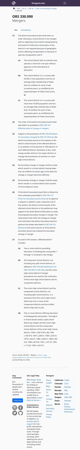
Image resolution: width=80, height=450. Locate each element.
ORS (18, 8)
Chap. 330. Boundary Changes (46, 8)
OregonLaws (38, 3)
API (47, 395)
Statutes (67, 387)
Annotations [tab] (28, 30)
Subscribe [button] (18, 400)
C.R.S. (66, 383)
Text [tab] (15, 30)
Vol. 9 (24, 8)
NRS (66, 390)
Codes (66, 380)
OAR (66, 397)
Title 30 (30, 8)
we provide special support (33, 421)
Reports (49, 405)
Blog (48, 386)
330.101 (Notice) (47, 137)
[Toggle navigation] (65, 3)
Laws (66, 394)
